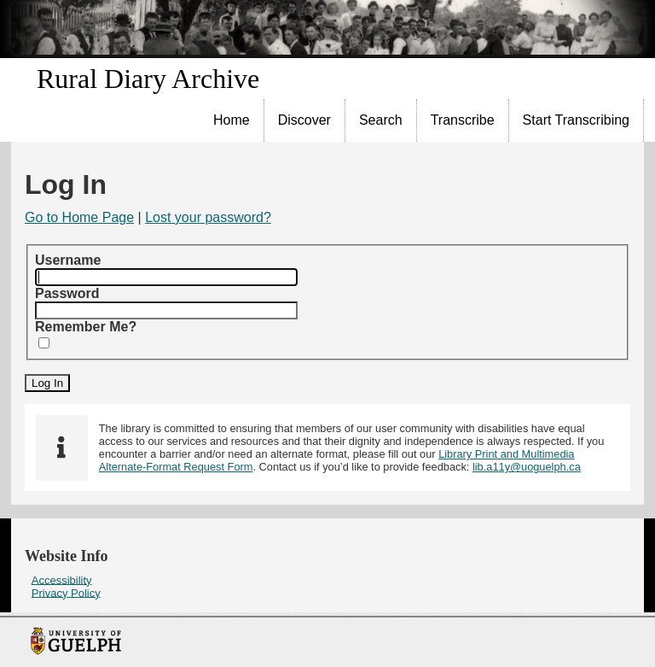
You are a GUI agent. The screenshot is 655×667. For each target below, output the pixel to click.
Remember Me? (85, 326)
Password (67, 293)
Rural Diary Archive (148, 78)
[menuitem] (232, 120)
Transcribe (463, 120)
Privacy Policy (66, 592)
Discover (304, 120)
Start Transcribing (576, 120)
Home (231, 120)
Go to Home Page (79, 217)
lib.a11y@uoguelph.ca (526, 466)
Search (381, 120)
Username (68, 260)
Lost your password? (208, 217)
